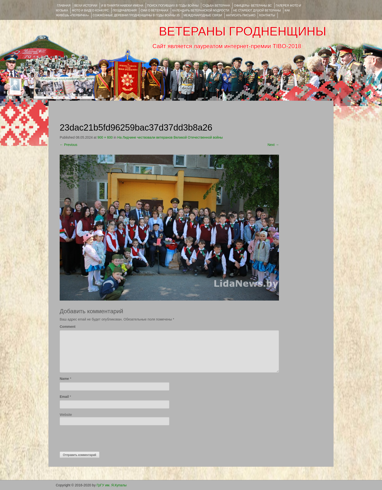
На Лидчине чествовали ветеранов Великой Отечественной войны (170, 137)
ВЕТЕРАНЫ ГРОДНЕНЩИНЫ (242, 31)
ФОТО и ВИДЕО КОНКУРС (90, 10)
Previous (68, 145)
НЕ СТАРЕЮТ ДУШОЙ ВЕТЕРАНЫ (257, 10)
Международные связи (202, 15)
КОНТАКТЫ (267, 15)
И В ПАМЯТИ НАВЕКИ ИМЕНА (122, 5)
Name (64, 379)
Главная (63, 5)
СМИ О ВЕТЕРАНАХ (154, 10)
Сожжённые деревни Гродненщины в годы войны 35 (136, 15)
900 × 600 (105, 137)
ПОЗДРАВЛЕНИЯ (125, 10)
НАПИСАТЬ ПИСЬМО (240, 15)
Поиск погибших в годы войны (173, 5)
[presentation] (97, 437)
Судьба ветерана (216, 5)
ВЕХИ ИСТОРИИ (85, 5)
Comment (68, 327)
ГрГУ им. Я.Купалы (112, 485)
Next (273, 145)
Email (64, 397)
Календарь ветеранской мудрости (200, 10)
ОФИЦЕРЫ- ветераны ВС (253, 5)
